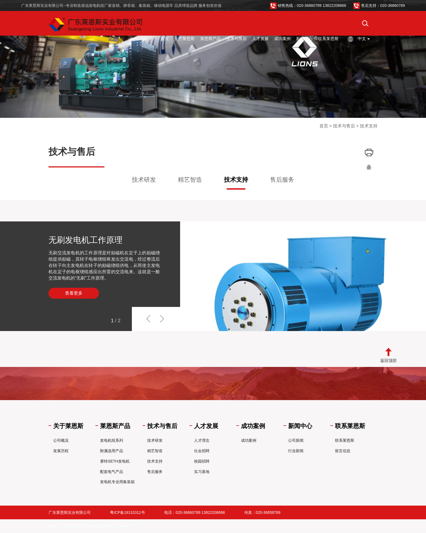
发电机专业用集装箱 (117, 482)
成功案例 (282, 38)
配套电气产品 (111, 471)
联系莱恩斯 (328, 38)
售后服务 (282, 179)
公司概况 (61, 440)
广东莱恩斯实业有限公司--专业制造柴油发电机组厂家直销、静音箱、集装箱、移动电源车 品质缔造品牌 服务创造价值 (121, 5)
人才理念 (201, 440)
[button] (168, 319)
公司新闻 (295, 440)
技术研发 (144, 179)
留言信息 (342, 451)
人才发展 (260, 38)
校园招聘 (201, 461)
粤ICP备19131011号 (127, 512)
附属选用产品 (111, 451)
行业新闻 (295, 451)
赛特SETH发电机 (114, 461)
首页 (164, 38)
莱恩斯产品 (210, 38)
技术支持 (236, 179)
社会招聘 (201, 451)
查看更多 (74, 293)
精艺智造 (190, 179)
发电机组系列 (111, 440)
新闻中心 (304, 38)
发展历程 (61, 451)
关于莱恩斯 (184, 38)
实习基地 (201, 471)
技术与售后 (236, 38)
